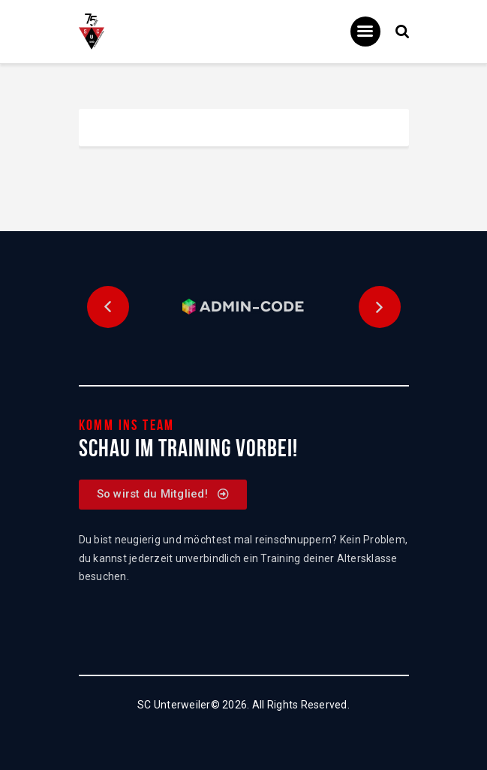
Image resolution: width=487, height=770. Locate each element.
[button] (108, 307)
